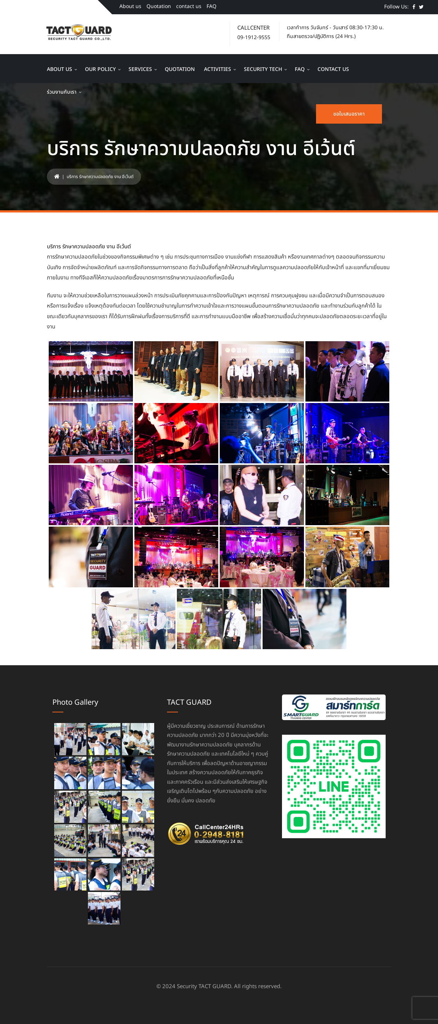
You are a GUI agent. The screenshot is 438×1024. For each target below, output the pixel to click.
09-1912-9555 (253, 37)
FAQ (211, 6)
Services (140, 69)
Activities (217, 69)
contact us (188, 6)
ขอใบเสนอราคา (349, 114)
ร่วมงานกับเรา (62, 92)
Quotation (158, 6)
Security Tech (263, 69)
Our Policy (100, 69)
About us (130, 6)
